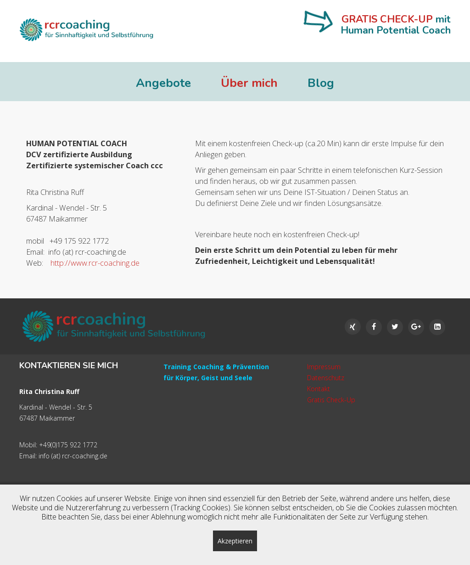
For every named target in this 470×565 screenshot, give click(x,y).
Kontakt (318, 388)
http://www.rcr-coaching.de (93, 263)
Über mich (249, 83)
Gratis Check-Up (331, 399)
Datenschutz (325, 377)
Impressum (324, 366)
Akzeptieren (235, 540)
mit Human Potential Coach (396, 24)
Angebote (163, 83)
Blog (321, 83)
